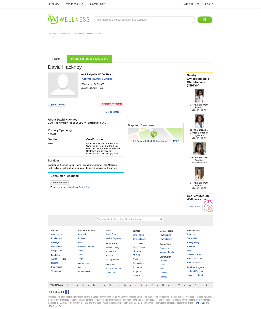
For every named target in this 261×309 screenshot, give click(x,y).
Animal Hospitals (58, 259)
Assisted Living (112, 247)
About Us (191, 234)
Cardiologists (138, 235)
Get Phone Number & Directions (97, 79)
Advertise (191, 246)
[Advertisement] (109, 44)
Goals (162, 269)
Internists (137, 251)
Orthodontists (84, 272)
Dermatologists (139, 239)
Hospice (109, 255)
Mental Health (166, 231)
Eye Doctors (56, 238)
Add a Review (59, 182)
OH (70, 34)
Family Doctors (139, 247)
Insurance (110, 264)
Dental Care (84, 263)
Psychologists (166, 239)
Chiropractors (57, 234)
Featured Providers (195, 271)
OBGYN (62, 34)
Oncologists (138, 259)
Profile (56, 59)
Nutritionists (56, 246)
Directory (53, 4)
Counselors (165, 248)
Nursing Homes (112, 259)
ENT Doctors (138, 243)
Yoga (80, 258)
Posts (162, 264)
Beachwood (79, 34)
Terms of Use (199, 303)
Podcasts (164, 273)
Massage (55, 242)
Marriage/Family (167, 252)
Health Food (110, 234)
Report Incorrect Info (111, 103)
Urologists (137, 275)
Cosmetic (82, 234)
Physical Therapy (86, 246)
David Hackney (94, 34)
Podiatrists (137, 267)
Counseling (165, 244)
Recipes (163, 277)
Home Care (110, 251)
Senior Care (111, 243)
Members (164, 260)
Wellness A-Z (74, 4)
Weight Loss (56, 250)
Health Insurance (113, 269)
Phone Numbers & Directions (89, 58)
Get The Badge (113, 112)
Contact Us (192, 238)
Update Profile (57, 104)
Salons (81, 250)
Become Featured (195, 275)
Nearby (199, 80)
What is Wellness (194, 258)
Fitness (81, 238)
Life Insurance (111, 273)
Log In (209, 4)
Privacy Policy (193, 242)
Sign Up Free (191, 4)
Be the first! (84, 187)
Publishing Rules (194, 254)
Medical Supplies (113, 238)
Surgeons (137, 271)
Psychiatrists (165, 235)
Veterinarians (57, 271)
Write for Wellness (195, 262)
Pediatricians (138, 263)
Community (97, 4)
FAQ (189, 250)
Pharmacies (56, 267)
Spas (80, 254)
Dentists (82, 268)
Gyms (81, 242)
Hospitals (55, 263)
